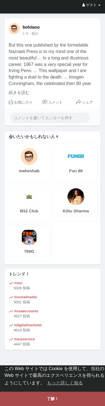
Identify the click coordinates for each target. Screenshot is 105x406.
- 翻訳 (34, 34)
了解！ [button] (53, 398)
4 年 (26, 34)
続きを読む (19, 92)
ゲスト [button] (91, 5)
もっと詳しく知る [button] (65, 382)
